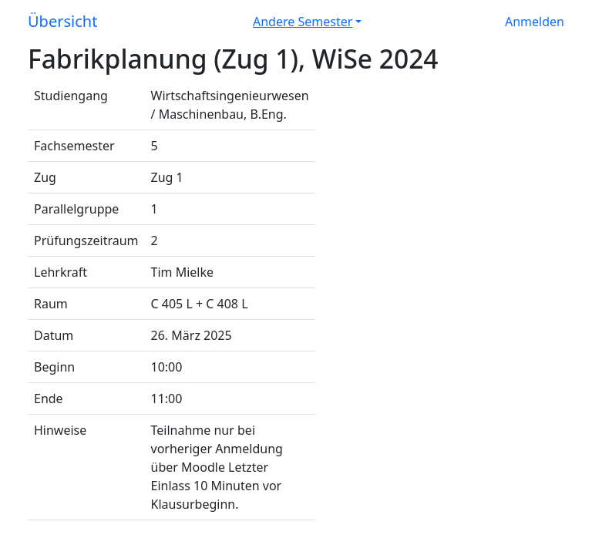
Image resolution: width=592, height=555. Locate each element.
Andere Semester (302, 21)
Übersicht (62, 21)
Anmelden (534, 21)
